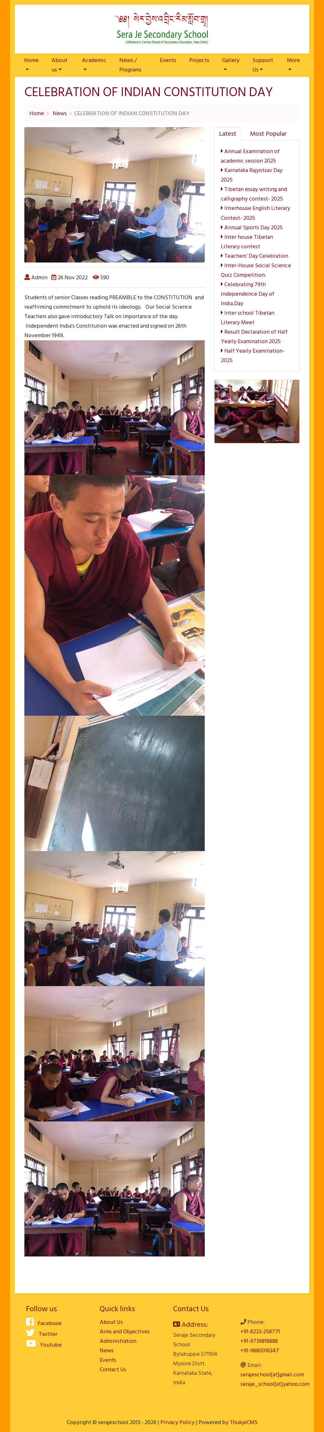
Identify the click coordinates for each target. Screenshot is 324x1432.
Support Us (262, 65)
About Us (111, 1322)
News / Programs (130, 65)
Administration (118, 1341)
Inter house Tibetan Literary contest (247, 241)
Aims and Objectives (125, 1331)
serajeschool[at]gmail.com (272, 1374)
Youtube (44, 1344)
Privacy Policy (177, 1422)
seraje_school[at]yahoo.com (274, 1384)
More (293, 60)
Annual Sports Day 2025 (252, 227)
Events (168, 60)
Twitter (41, 1334)
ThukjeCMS (244, 1422)
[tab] (227, 133)
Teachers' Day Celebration (254, 256)
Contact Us (113, 1369)
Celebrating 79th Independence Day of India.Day (247, 294)
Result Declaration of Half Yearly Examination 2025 (254, 336)
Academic (94, 60)
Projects (199, 60)
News (60, 113)
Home (31, 60)
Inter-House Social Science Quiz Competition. (256, 270)
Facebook (44, 1323)
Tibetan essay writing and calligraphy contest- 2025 (254, 194)
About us (59, 65)
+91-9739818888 (259, 1341)
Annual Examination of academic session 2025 (250, 156)
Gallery (231, 60)
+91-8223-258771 (260, 1331)
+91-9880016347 (259, 1350)
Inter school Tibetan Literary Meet (247, 317)
